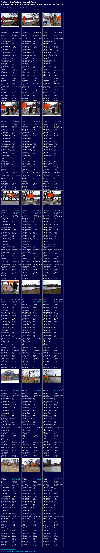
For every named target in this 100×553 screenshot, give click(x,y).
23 (21, 551)
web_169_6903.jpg (37, 301)
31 (30, 551)
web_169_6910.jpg (58, 479)
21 (19, 551)
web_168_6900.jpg (37, 212)
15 (12, 551)
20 (18, 551)
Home (2, 549)
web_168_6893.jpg (16, 34)
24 (22, 551)
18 (16, 551)
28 (27, 551)
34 (34, 551)
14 (11, 551)
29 (28, 551)
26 (25, 551)
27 (26, 551)
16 (13, 551)
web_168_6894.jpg (37, 34)
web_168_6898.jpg (58, 123)
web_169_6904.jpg (58, 301)
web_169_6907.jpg (58, 390)
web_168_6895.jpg (58, 34)
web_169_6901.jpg (58, 212)
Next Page (12, 549)
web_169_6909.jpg (37, 479)
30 (29, 551)
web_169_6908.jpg (16, 479)
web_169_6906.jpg (37, 390)
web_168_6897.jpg (37, 123)
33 (33, 551)
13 (10, 551)
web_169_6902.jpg (16, 301)
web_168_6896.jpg (16, 123)
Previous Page (6, 549)
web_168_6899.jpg (16, 212)
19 (17, 551)
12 (9, 551)
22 (20, 551)
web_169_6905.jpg (16, 390)
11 (8, 551)
